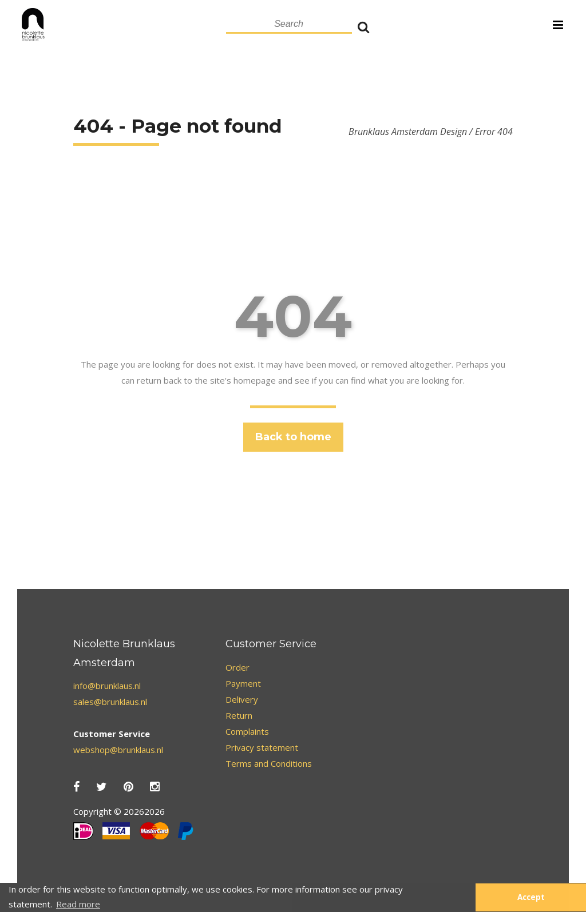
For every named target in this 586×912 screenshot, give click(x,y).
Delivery (241, 699)
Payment (243, 683)
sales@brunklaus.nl (110, 701)
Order (237, 667)
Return (238, 715)
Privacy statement (261, 747)
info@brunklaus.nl (107, 685)
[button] (461, 897)
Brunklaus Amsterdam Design (408, 131)
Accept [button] (531, 897)
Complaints (247, 731)
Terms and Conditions (268, 763)
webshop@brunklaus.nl (118, 749)
